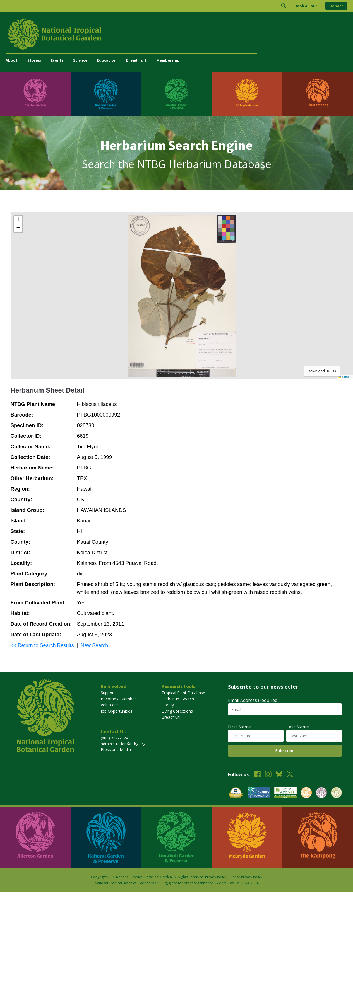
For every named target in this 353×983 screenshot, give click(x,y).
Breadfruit (136, 60)
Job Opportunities (116, 711)
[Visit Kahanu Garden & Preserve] (106, 94)
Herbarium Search (178, 698)
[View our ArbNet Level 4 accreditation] (285, 793)
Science (80, 60)
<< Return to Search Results (42, 645)
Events (57, 60)
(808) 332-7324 (114, 737)
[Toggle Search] (283, 6)
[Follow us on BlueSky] (279, 775)
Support (108, 692)
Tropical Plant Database (183, 692)
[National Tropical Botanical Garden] (176, 34)
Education (106, 60)
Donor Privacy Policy (246, 877)
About (12, 60)
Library (168, 705)
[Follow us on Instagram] (268, 775)
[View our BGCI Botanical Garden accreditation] (306, 793)
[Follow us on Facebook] (257, 775)
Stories (34, 60)
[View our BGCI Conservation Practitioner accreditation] (321, 793)
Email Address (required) (253, 700)
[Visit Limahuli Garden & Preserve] (176, 94)
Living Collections (177, 711)
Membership (168, 60)
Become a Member (118, 698)
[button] (18, 220)
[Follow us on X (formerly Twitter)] (290, 775)
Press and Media (116, 749)
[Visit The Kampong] (317, 94)
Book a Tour (305, 5)
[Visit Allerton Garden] (35, 94)
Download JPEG (322, 371)
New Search (94, 645)
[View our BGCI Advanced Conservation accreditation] (336, 793)
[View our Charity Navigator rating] (259, 793)
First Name (239, 727)
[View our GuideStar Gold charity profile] (236, 793)
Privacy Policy (215, 877)
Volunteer (109, 705)
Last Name (297, 727)
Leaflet (345, 377)
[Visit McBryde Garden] (247, 94)
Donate (336, 5)
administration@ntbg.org (123, 743)
